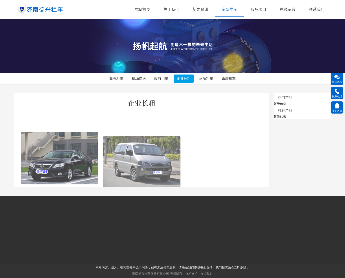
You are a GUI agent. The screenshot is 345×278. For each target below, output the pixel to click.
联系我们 (317, 9)
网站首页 (142, 9)
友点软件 (207, 273)
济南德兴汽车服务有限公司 (150, 273)
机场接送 (139, 78)
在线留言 (287, 9)
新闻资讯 (200, 9)
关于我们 (171, 9)
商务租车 (116, 78)
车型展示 (229, 9)
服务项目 (258, 9)
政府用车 (161, 78)
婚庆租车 (229, 78)
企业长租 (184, 78)
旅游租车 (206, 78)
